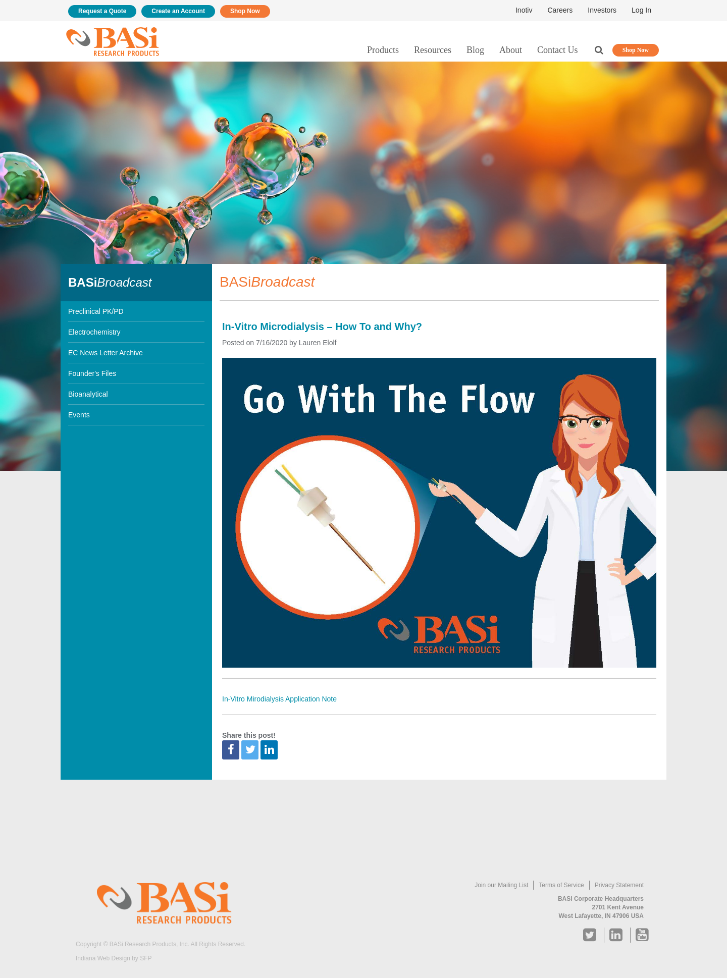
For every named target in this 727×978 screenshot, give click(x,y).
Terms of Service (561, 885)
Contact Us (557, 50)
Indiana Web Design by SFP (114, 958)
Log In (641, 10)
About (510, 50)
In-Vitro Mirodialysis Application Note (279, 699)
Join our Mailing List (501, 885)
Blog (475, 50)
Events (79, 415)
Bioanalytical (88, 394)
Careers (560, 10)
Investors (602, 10)
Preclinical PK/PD (96, 311)
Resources (432, 50)
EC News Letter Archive (105, 353)
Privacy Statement (619, 885)
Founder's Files (92, 373)
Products (383, 50)
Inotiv (523, 10)
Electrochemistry (94, 332)
